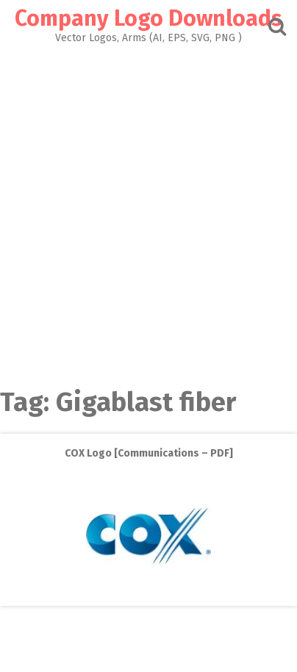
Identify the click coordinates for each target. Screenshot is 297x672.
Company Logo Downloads (148, 18)
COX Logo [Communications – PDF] (149, 453)
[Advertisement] (148, 211)
